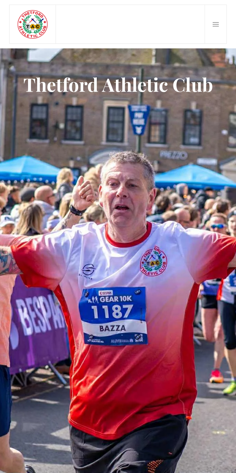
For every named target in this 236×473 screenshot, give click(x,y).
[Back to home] (33, 24)
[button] (215, 24)
